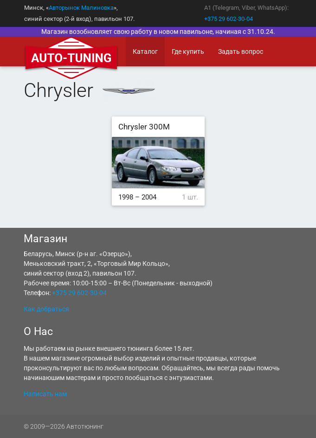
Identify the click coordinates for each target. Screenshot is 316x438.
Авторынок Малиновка (81, 7)
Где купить (188, 51)
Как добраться (46, 309)
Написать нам (45, 394)
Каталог (145, 51)
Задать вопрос (240, 51)
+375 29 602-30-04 (228, 18)
